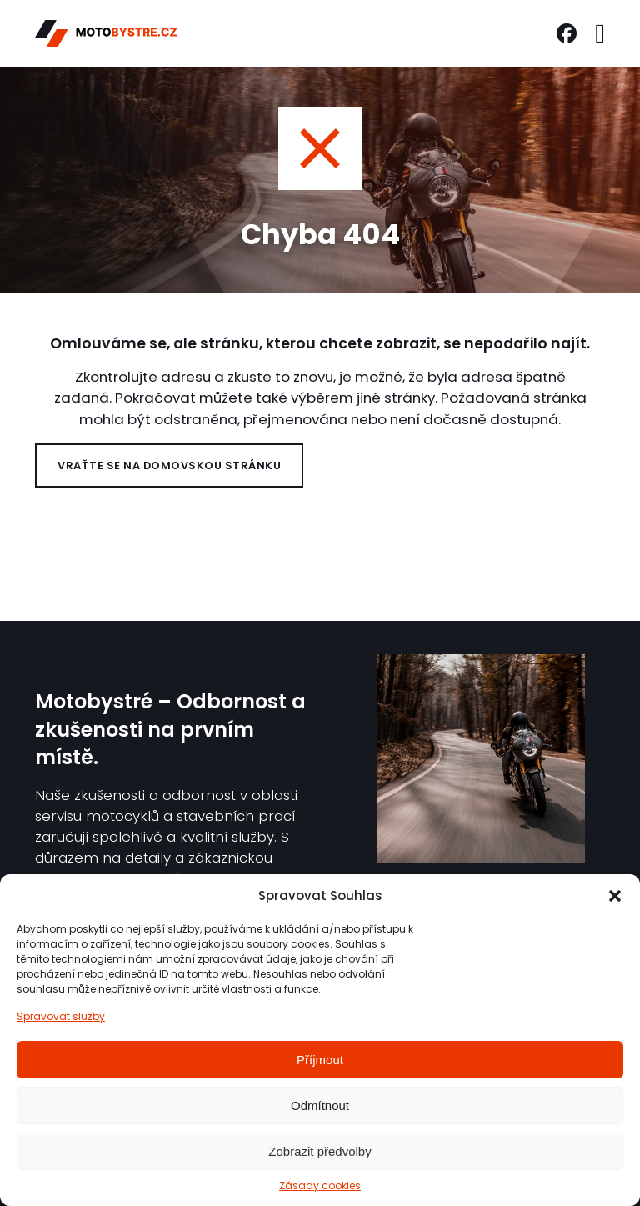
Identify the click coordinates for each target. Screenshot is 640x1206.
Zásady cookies (320, 1185)
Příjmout (320, 1060)
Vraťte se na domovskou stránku (169, 465)
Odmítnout (320, 1105)
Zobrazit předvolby (319, 1151)
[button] (615, 896)
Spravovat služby (61, 1016)
